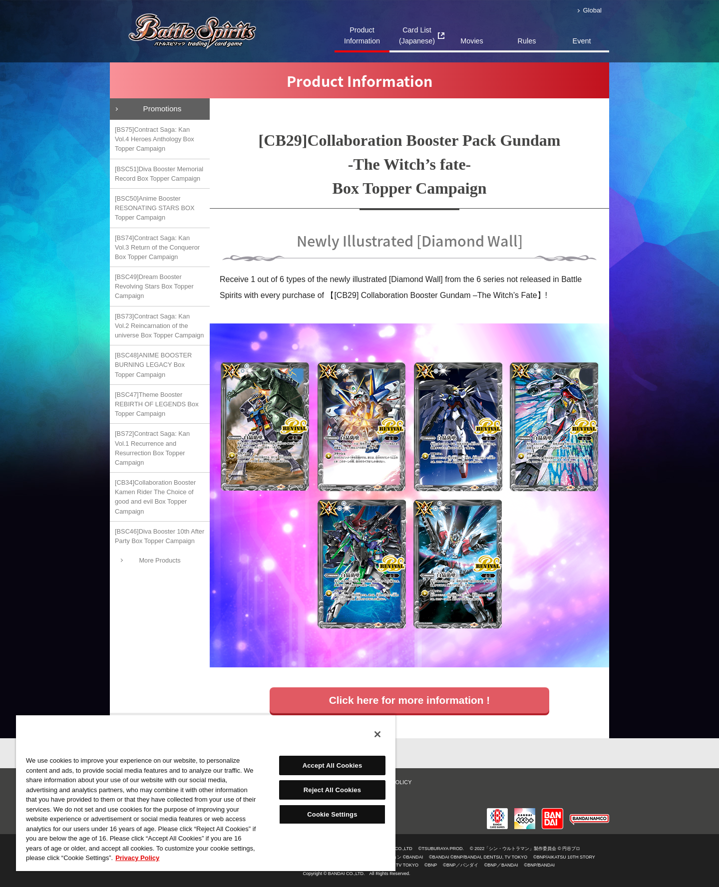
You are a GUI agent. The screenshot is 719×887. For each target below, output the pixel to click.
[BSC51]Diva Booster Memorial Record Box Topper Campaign (159, 173)
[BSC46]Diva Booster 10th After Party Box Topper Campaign (159, 536)
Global (592, 10)
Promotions (162, 108)
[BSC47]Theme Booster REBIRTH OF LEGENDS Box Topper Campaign (157, 404)
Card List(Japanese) (417, 35)
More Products (159, 560)
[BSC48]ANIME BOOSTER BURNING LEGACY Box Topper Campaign (153, 364)
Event (582, 41)
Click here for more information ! (409, 700)
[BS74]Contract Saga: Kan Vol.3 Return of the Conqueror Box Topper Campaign (157, 247)
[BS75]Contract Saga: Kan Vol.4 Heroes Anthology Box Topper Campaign (154, 139)
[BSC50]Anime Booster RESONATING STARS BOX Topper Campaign (155, 208)
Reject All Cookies (332, 790)
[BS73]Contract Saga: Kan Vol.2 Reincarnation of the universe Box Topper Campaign (159, 325)
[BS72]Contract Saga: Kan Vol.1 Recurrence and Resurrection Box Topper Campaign (152, 448)
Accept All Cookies (332, 765)
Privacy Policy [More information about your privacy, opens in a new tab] (137, 858)
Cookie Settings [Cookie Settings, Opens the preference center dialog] (332, 814)
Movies (471, 41)
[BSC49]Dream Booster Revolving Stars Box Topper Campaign (154, 286)
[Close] (377, 734)
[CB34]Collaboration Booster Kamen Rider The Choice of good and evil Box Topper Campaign (155, 497)
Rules (527, 41)
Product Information (362, 35)
